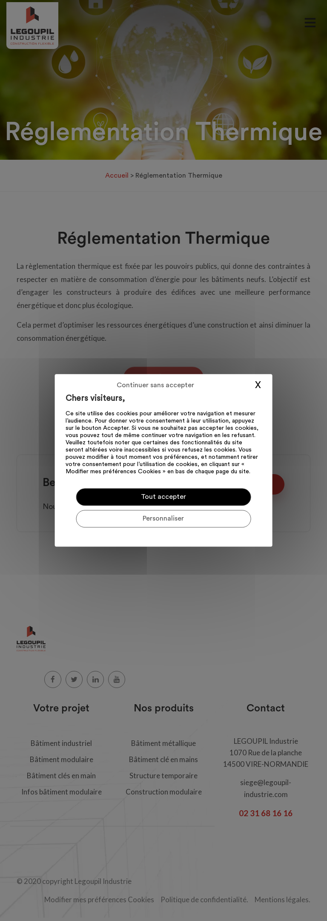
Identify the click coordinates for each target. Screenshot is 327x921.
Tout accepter (163, 496)
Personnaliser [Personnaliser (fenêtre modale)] (163, 518)
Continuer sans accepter (155, 385)
